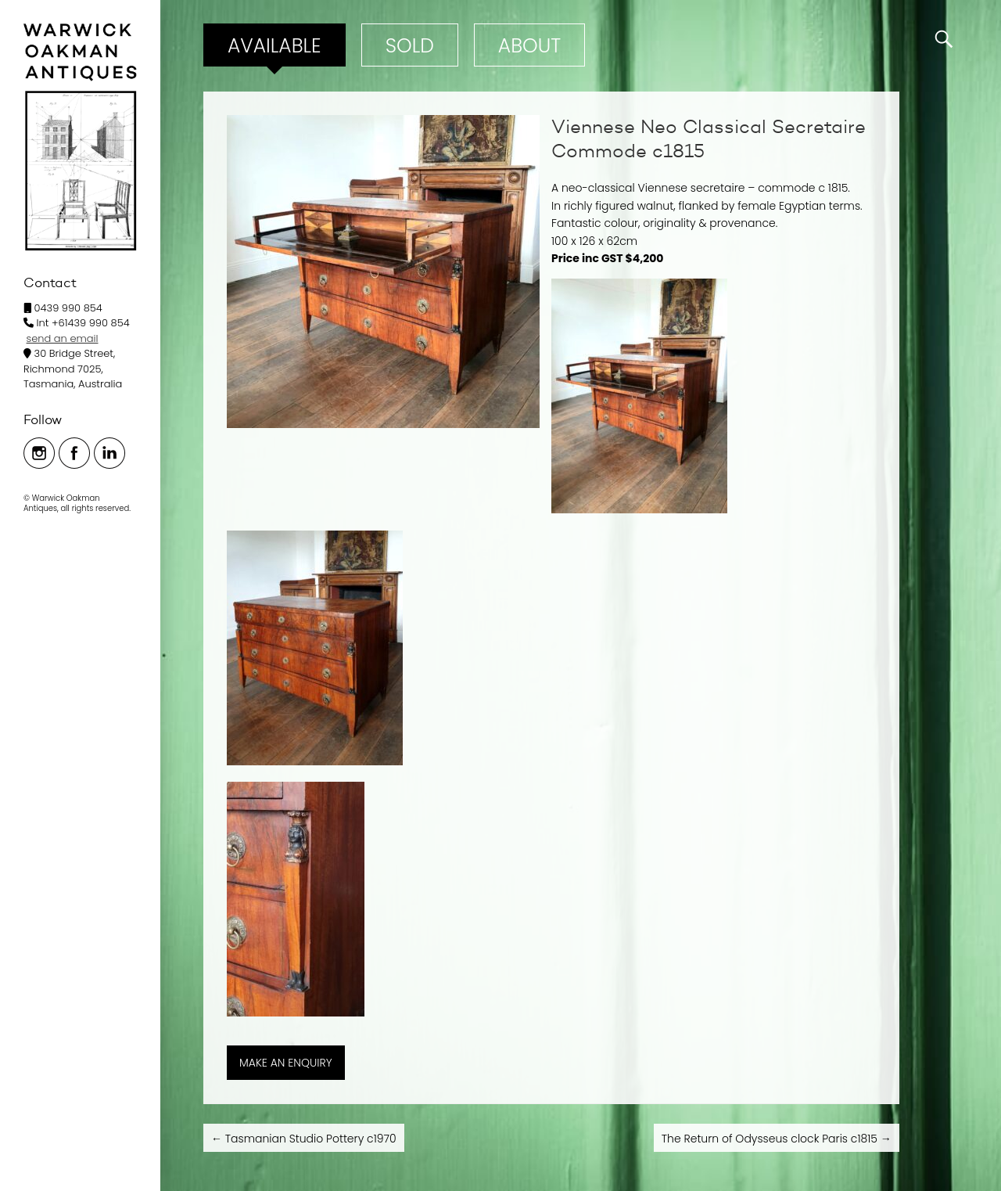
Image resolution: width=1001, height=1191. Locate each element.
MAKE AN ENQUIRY (285, 1062)
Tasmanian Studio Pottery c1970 (303, 1138)
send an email (63, 338)
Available (274, 45)
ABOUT (529, 45)
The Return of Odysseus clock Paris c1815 (777, 1138)
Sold (410, 45)
